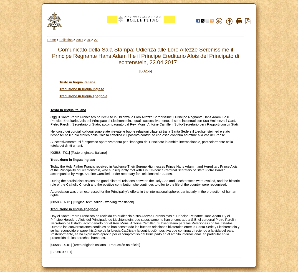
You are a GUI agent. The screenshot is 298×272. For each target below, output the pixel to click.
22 (96, 40)
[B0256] (145, 71)
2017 (79, 40)
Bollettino (66, 40)
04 (89, 40)
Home (51, 40)
